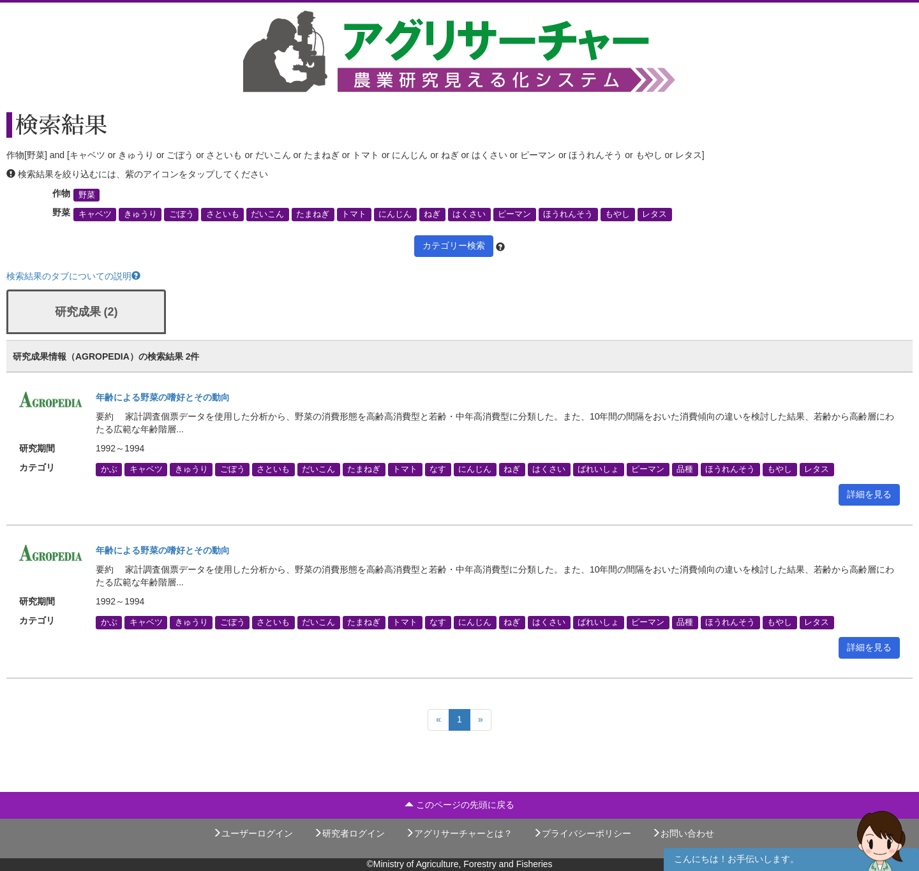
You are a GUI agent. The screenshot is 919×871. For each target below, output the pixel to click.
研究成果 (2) (86, 311)
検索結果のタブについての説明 (73, 276)
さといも (222, 214)
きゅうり (140, 214)
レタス (654, 214)
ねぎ (432, 214)
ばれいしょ (598, 469)
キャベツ (95, 214)
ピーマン (514, 214)
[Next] (480, 720)
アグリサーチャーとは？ (458, 833)
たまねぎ (312, 214)
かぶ (109, 469)
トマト (353, 214)
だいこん (267, 214)
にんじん (395, 214)
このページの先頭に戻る (459, 805)
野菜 (86, 195)
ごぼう (181, 214)
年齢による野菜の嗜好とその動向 (163, 397)
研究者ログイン (349, 833)
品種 (684, 469)
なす (438, 469)
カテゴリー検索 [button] (453, 245)
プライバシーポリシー (582, 833)
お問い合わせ (683, 833)
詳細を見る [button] (869, 494)
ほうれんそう (568, 214)
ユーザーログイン (253, 833)
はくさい (469, 214)
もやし (617, 214)
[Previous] (438, 720)
